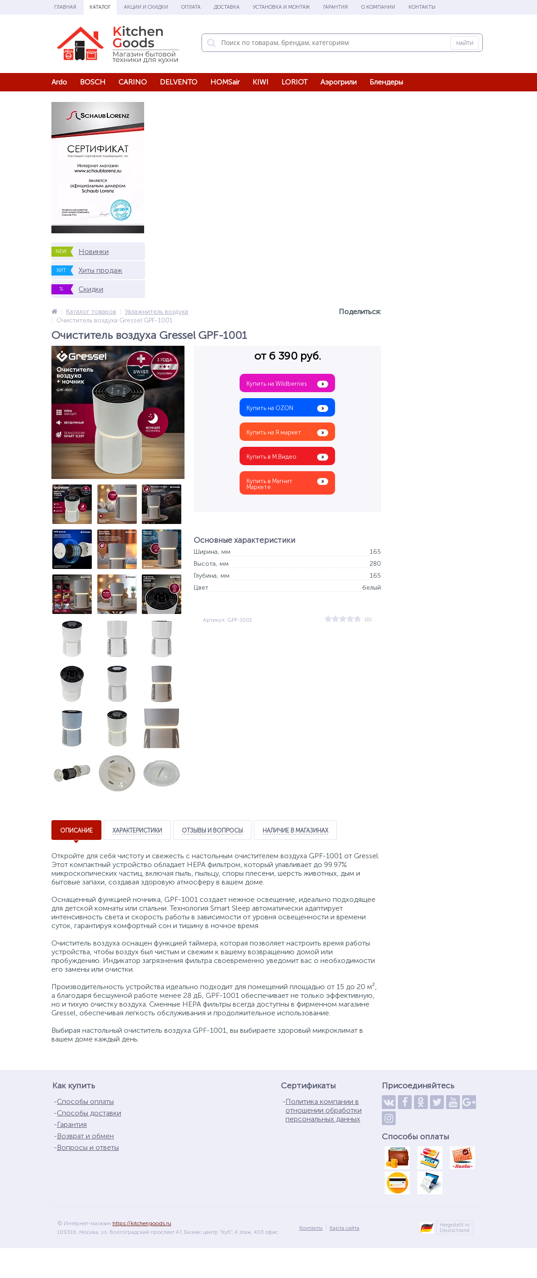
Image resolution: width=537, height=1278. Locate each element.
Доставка (227, 7)
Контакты (422, 7)
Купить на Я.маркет (287, 432)
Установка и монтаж (281, 7)
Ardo (59, 82)
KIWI (260, 82)
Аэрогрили (338, 82)
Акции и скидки (146, 7)
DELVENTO (178, 82)
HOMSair (225, 82)
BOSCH (93, 82)
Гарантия (335, 7)
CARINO (132, 82)
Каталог (100, 7)
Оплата (191, 7)
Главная (65, 7)
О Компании (378, 7)
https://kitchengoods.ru (141, 1231)
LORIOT (294, 82)
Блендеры (386, 82)
